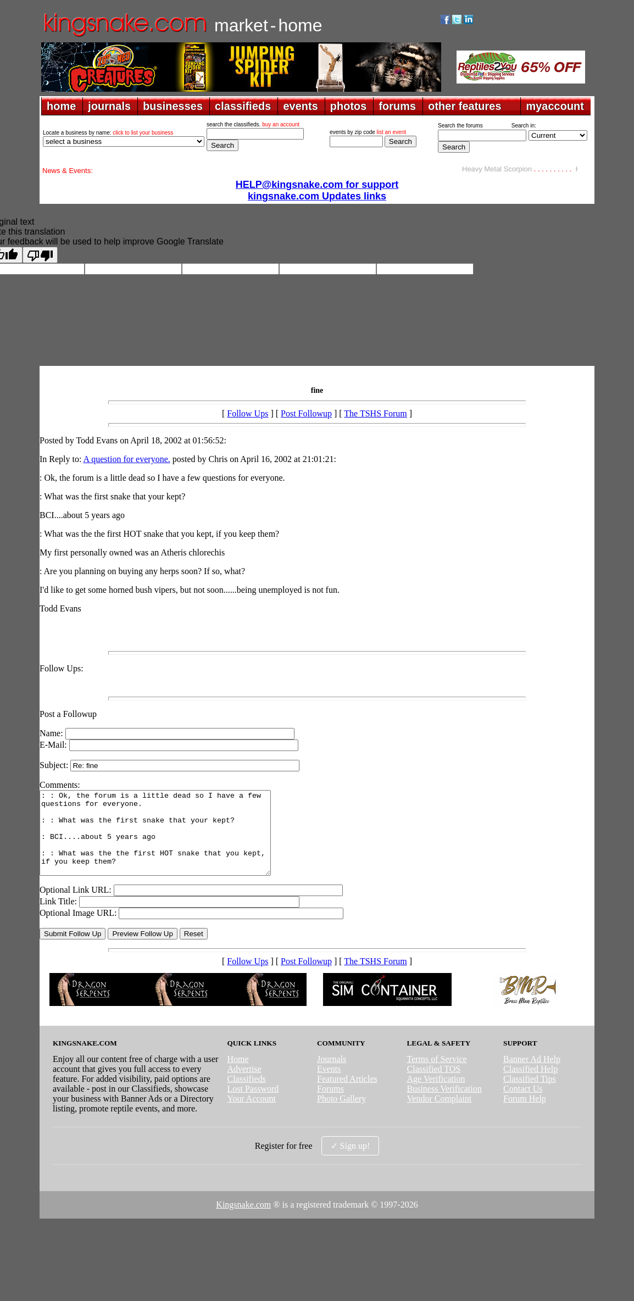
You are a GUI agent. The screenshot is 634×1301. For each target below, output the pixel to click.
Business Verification (444, 1105)
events (300, 106)
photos (348, 106)
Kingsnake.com (243, 1221)
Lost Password (253, 1105)
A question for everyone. (127, 459)
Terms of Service (437, 1075)
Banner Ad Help (531, 1075)
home (61, 106)
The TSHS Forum (375, 413)
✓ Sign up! (350, 1162)
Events (329, 1085)
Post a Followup (68, 714)
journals (109, 106)
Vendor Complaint (439, 1115)
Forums (330, 1105)
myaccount (555, 106)
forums (397, 106)
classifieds (243, 106)
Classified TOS (434, 1085)
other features (464, 106)
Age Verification (436, 1095)
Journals (331, 1075)
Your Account (251, 1115)
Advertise (244, 1085)
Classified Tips (529, 1095)
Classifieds (246, 1095)
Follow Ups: (62, 668)
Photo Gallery (341, 1115)
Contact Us (523, 1105)
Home (237, 1075)
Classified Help (530, 1085)
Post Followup (306, 413)
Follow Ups (247, 413)
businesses (173, 106)
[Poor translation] (40, 255)
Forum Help (524, 1115)
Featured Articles (347, 1095)
